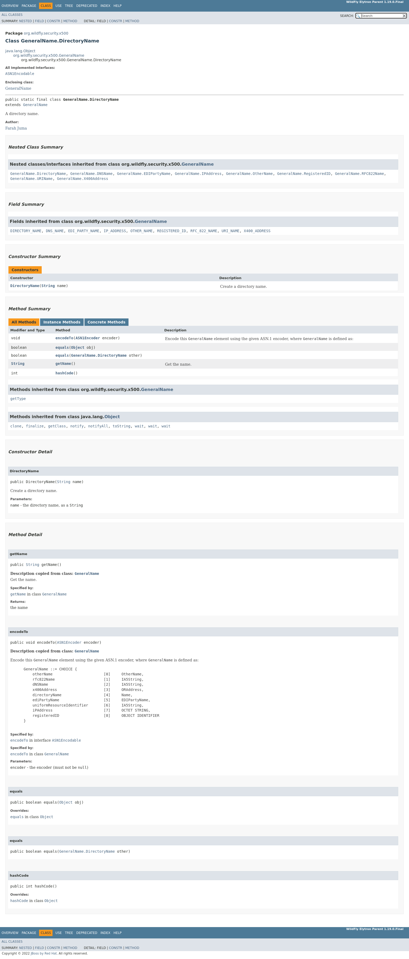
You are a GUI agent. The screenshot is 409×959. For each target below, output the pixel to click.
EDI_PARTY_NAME (83, 231)
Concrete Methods (107, 322)
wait (139, 426)
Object (77, 347)
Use (58, 6)
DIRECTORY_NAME (25, 231)
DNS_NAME (55, 231)
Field (39, 21)
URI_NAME (230, 231)
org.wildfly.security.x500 (46, 33)
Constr (53, 21)
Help (117, 6)
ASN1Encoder (87, 338)
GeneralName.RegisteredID (304, 173)
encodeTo (64, 338)
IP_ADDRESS (115, 231)
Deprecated (86, 6)
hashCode (64, 373)
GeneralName (18, 88)
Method (70, 21)
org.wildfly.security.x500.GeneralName (48, 55)
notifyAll (98, 426)
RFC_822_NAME (204, 231)
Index (106, 6)
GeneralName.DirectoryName (38, 173)
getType (18, 399)
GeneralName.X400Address (82, 178)
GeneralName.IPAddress (198, 173)
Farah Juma (16, 128)
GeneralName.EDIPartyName (143, 173)
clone (15, 426)
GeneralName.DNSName (91, 173)
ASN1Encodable (19, 73)
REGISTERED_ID (171, 231)
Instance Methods (61, 322)
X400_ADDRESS (257, 231)
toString (121, 426)
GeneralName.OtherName (249, 173)
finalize (35, 426)
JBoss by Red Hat (44, 953)
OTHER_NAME (141, 231)
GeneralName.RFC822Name (359, 173)
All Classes (12, 15)
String (48, 286)
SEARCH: (347, 16)
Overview (10, 6)
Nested (25, 21)
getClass (57, 426)
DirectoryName (24, 286)
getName (63, 363)
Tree (69, 6)
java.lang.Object (20, 51)
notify (77, 426)
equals (62, 347)
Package (29, 6)
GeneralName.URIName (31, 178)
